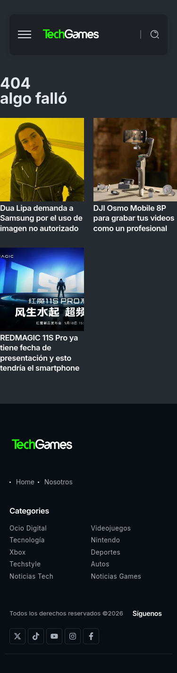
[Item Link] (88, 248)
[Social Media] (17, 636)
